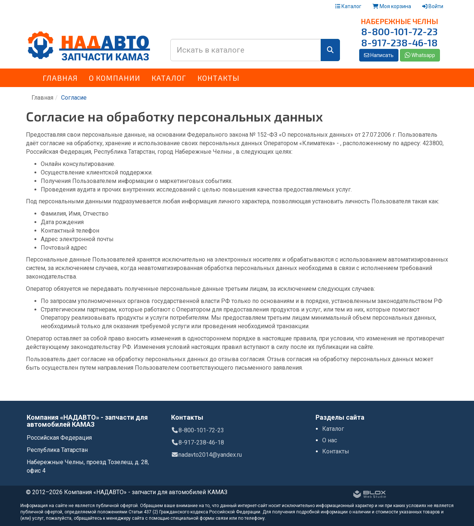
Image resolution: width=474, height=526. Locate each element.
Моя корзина (392, 6)
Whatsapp (420, 55)
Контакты (218, 77)
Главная (60, 77)
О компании (114, 77)
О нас (329, 440)
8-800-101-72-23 (399, 31)
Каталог (348, 6)
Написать (379, 55)
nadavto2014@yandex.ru (206, 454)
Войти (432, 6)
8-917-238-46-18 (399, 42)
